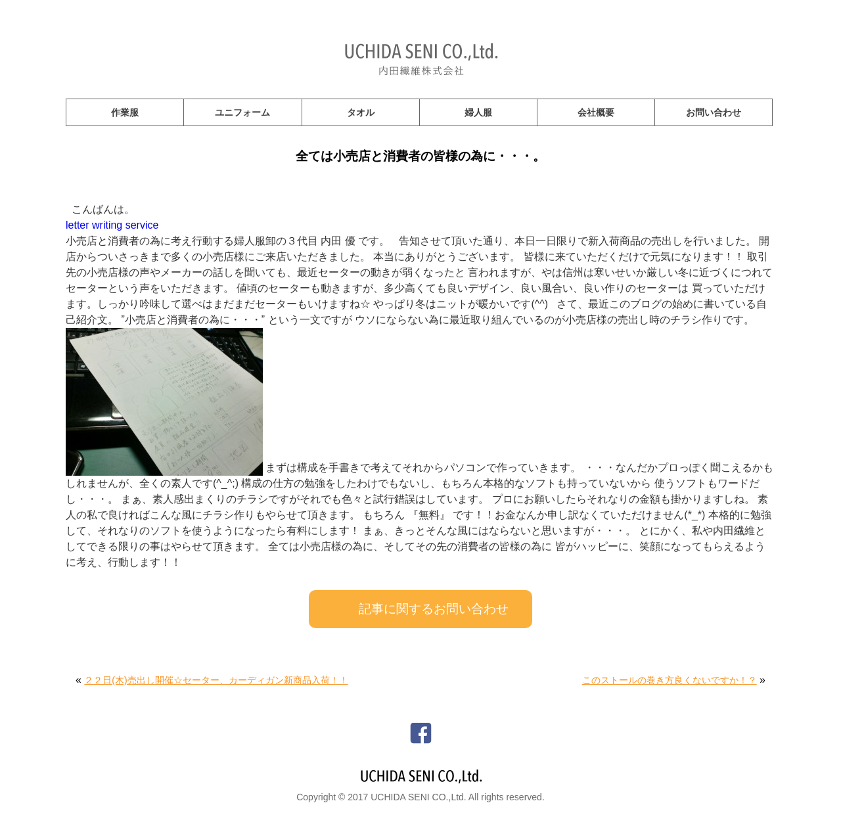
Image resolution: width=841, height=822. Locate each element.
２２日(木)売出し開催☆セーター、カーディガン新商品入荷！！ (216, 680)
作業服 (125, 112)
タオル (361, 112)
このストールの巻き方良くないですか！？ (669, 680)
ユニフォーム (242, 112)
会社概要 (596, 112)
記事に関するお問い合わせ (434, 609)
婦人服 (478, 112)
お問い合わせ (713, 112)
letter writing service (112, 225)
